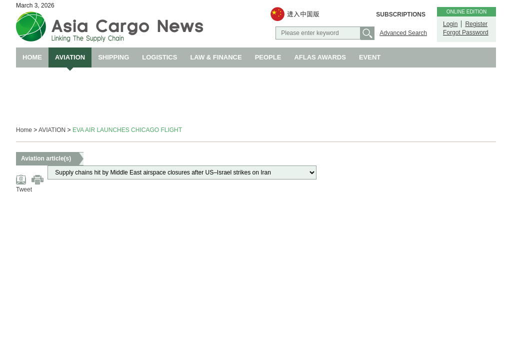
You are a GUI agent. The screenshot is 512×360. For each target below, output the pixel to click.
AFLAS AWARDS (320, 57)
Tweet (24, 189)
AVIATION (70, 57)
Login (450, 24)
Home (24, 130)
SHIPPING (113, 57)
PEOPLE (268, 57)
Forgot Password (465, 32)
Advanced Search (403, 33)
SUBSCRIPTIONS (401, 14)
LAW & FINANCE (216, 57)
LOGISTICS (159, 57)
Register (476, 24)
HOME (32, 57)
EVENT (369, 57)
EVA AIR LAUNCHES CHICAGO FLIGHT (127, 130)
